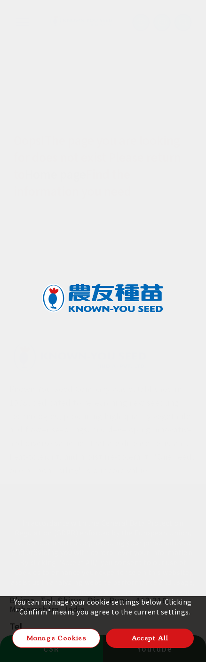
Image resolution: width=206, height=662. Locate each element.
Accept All (150, 638)
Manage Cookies (56, 638)
